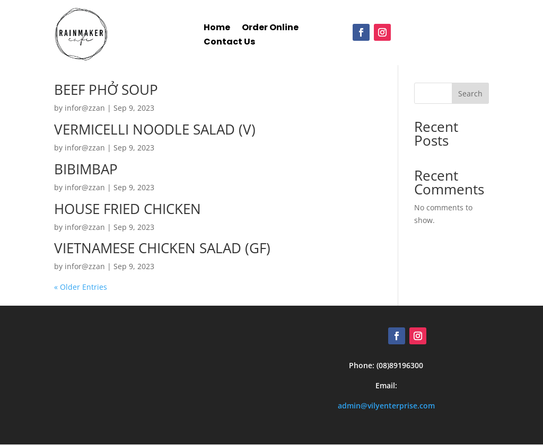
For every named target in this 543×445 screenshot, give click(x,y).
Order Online (270, 22)
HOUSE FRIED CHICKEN (127, 208)
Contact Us (229, 36)
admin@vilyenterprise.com (386, 405)
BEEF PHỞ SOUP (106, 90)
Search (470, 93)
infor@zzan (85, 108)
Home (217, 22)
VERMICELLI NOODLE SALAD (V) (155, 129)
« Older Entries (80, 287)
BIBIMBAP (86, 169)
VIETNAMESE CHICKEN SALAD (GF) (162, 248)
